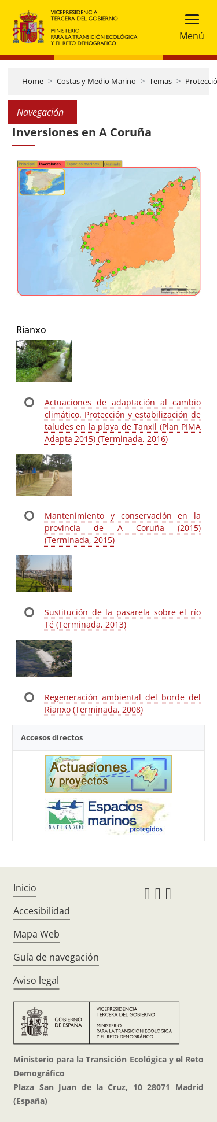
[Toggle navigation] (188, 27)
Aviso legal (36, 980)
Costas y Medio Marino (96, 81)
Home (32, 81)
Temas (160, 81)
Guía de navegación (56, 957)
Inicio (24, 887)
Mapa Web (36, 934)
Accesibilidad (41, 911)
